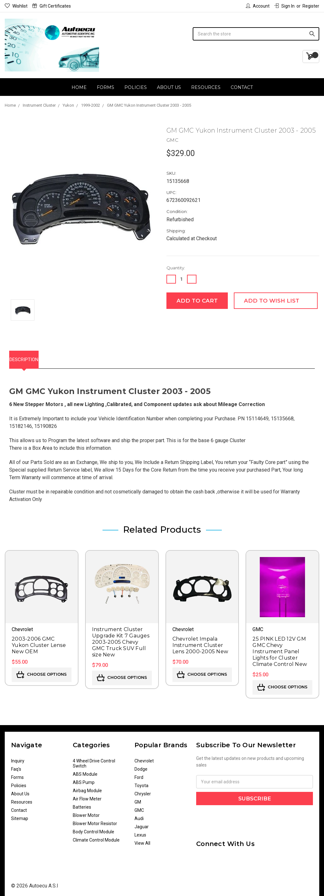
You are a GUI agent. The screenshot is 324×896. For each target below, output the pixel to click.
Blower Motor (86, 812)
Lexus (140, 831)
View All (142, 840)
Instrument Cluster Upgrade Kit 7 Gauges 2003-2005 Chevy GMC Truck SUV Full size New (120, 639)
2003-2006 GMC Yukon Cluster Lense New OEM (39, 642)
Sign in (284, 6)
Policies (135, 87)
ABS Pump (84, 779)
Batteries (82, 803)
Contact (242, 87)
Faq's (16, 765)
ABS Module (85, 771)
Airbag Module (87, 787)
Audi (139, 815)
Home (79, 87)
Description (30, 358)
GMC (139, 807)
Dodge (140, 765)
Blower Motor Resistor (95, 820)
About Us (169, 87)
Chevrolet (144, 757)
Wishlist (16, 6)
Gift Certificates (51, 6)
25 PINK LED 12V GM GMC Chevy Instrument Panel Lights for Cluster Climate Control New (279, 648)
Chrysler (142, 790)
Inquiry (17, 757)
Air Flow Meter (87, 795)
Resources (206, 87)
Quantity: (175, 267)
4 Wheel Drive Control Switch (94, 760)
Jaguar (141, 823)
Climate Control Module (96, 836)
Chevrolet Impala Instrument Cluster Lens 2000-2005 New (200, 642)
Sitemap (19, 815)
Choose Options (41, 671)
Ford (138, 774)
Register (310, 6)
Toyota (141, 782)
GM (137, 798)
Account (258, 6)
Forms (105, 87)
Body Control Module (93, 828)
